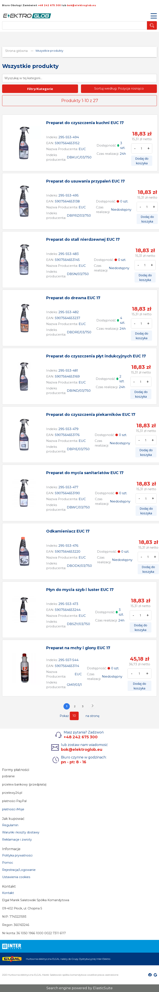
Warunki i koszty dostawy (20, 832)
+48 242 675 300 (49, 5)
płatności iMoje (13, 809)
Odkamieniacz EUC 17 (68, 531)
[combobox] (74, 25)
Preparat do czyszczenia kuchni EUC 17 (85, 122)
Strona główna (17, 51)
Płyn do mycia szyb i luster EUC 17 (80, 589)
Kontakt (8, 893)
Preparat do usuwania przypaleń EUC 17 (85, 181)
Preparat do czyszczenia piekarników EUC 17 (90, 414)
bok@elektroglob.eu (81, 5)
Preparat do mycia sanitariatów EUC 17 (85, 473)
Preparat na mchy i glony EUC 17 (78, 648)
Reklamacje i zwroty (17, 839)
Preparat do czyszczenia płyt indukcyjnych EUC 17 (96, 356)
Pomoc (7, 863)
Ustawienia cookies (16, 877)
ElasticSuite (103, 988)
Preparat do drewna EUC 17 (73, 298)
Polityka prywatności (17, 855)
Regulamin (10, 825)
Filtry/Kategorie (40, 89)
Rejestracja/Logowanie (19, 870)
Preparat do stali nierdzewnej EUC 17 (83, 239)
